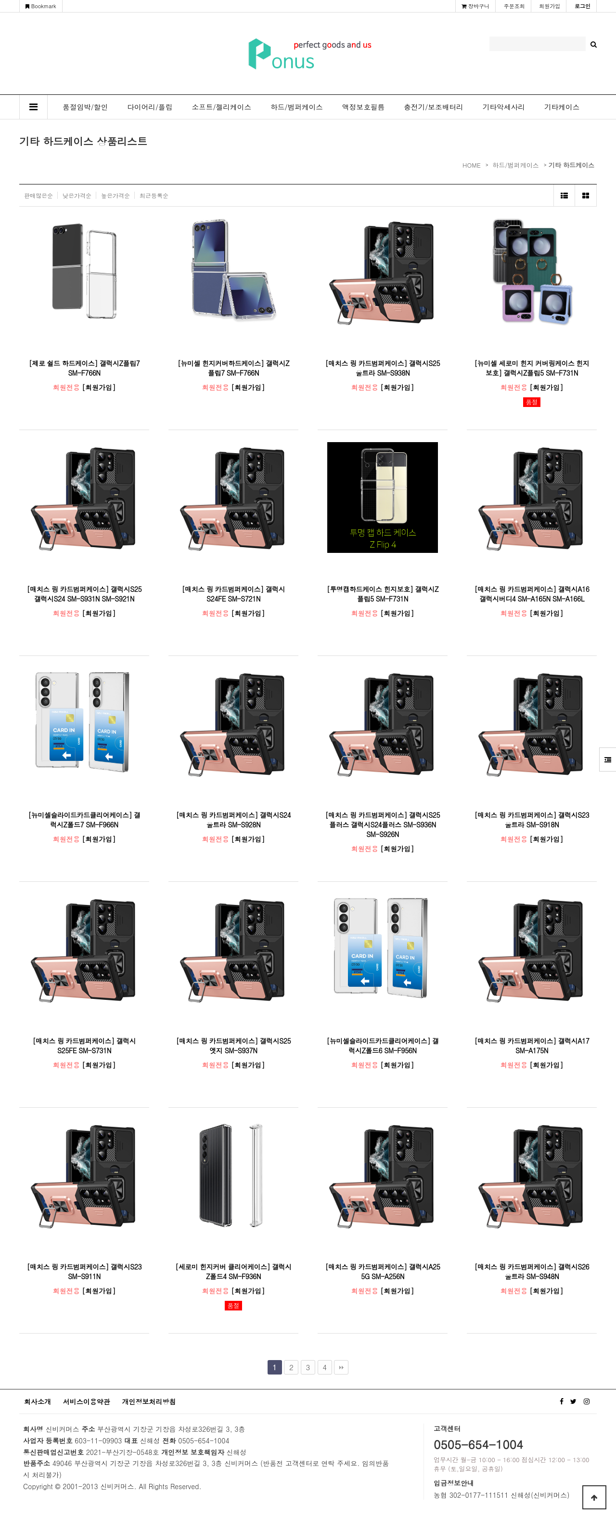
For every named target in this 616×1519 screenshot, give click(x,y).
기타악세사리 (504, 107)
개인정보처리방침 (149, 1401)
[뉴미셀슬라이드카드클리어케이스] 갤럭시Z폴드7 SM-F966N (84, 819)
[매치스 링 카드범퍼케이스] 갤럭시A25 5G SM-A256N (382, 1271)
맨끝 (341, 1367)
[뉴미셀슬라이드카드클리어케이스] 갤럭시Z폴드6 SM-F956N (382, 1045)
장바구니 (475, 6)
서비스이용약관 (86, 1401)
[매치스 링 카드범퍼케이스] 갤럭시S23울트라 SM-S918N (532, 819)
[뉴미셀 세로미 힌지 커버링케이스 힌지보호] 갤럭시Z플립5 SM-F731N (531, 368)
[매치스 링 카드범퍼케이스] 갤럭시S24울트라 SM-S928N (233, 819)
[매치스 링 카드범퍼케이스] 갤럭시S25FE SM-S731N (84, 1045)
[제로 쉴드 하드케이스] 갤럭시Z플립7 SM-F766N (84, 368)
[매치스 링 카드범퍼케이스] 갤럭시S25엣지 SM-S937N (233, 1045)
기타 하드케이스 (571, 165)
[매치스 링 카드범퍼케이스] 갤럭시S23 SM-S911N (84, 1271)
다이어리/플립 (149, 107)
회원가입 (549, 6)
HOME (471, 165)
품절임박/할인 (85, 107)
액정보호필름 (363, 107)
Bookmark (41, 6)
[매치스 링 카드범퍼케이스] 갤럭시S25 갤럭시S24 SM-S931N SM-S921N (84, 593)
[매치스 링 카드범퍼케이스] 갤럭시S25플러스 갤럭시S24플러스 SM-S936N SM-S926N (382, 824)
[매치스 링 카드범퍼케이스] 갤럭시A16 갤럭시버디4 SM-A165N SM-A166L (532, 593)
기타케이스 (561, 107)
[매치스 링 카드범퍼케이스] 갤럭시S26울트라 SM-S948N (532, 1271)
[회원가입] (99, 387)
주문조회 (514, 6)
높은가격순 (115, 195)
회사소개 (37, 1401)
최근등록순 (154, 195)
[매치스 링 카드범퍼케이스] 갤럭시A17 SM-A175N (532, 1045)
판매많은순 (38, 195)
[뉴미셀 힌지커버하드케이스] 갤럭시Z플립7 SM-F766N (233, 368)
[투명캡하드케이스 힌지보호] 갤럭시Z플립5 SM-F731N (382, 593)
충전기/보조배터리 (433, 107)
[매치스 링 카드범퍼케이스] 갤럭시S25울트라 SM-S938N (382, 368)
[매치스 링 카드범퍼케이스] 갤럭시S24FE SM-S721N (233, 593)
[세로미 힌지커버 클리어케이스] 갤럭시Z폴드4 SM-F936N (233, 1271)
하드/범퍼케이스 (296, 107)
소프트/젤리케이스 (222, 107)
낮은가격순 (77, 195)
